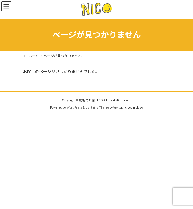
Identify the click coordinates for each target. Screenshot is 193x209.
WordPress (74, 107)
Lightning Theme (97, 107)
